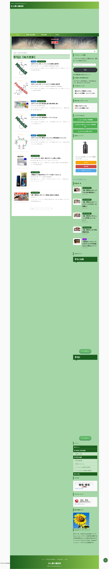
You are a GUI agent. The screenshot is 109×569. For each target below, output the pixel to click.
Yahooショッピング (86, 170)
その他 (57, 34)
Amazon (86, 162)
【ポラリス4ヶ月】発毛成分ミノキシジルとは (44, 117)
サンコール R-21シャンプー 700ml (86, 157)
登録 (85, 70)
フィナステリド (42, 86)
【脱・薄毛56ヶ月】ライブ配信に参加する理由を (45, 195)
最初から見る (78, 454)
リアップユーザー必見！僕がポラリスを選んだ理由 (45, 158)
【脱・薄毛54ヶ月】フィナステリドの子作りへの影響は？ (89, 204)
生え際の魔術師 (17, 6)
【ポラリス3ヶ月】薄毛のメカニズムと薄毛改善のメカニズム (48, 137)
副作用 (46, 66)
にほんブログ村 (79, 488)
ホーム (18, 34)
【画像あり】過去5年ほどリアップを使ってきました (46, 174)
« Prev (32, 208)
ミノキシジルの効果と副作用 (82, 467)
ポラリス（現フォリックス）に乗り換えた (86, 125)
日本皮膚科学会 (51, 66)
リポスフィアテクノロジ (52, 160)
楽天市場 (86, 166)
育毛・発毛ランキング (79, 504)
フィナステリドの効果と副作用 (83, 470)
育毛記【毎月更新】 (31, 34)
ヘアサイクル (49, 140)
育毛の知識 (44, 34)
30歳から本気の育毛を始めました (54, 560)
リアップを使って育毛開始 (86, 119)
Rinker (80, 158)
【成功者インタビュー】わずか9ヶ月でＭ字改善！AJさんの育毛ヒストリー (89, 244)
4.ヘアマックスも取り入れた (85, 131)
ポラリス (40, 160)
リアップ (45, 160)
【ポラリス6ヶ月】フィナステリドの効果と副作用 (45, 84)
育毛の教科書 (78, 460)
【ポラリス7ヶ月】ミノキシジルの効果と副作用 (45, 64)
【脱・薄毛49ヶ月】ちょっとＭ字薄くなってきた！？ (89, 218)
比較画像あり (60, 86)
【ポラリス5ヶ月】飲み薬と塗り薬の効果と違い (45, 103)
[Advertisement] (54, 21)
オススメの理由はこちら (79, 179)
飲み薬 (57, 66)
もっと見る (85, 351)
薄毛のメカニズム (79, 464)
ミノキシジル (41, 66)
